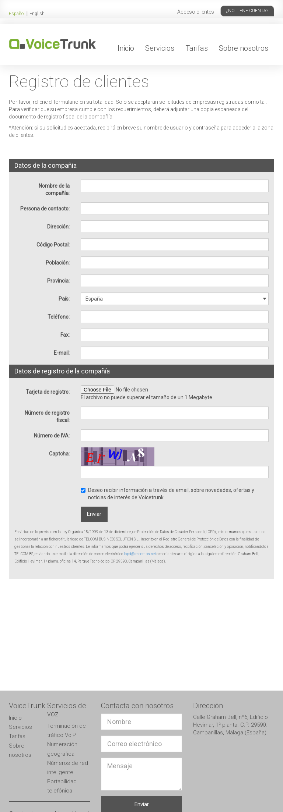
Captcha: (59, 454)
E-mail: (62, 353)
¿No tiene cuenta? (247, 10)
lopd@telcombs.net (140, 554)
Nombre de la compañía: (54, 189)
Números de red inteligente (67, 768)
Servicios (159, 48)
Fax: (65, 335)
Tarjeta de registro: (48, 392)
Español (17, 13)
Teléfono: (59, 317)
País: (64, 299)
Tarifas (196, 48)
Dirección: (58, 227)
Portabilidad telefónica (62, 786)
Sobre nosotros (243, 48)
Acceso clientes (195, 12)
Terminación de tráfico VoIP (66, 730)
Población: (58, 263)
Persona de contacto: (45, 209)
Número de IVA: (52, 436)
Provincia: (58, 281)
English (37, 13)
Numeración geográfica (62, 749)
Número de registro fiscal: (47, 416)
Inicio (126, 48)
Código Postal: (53, 245)
